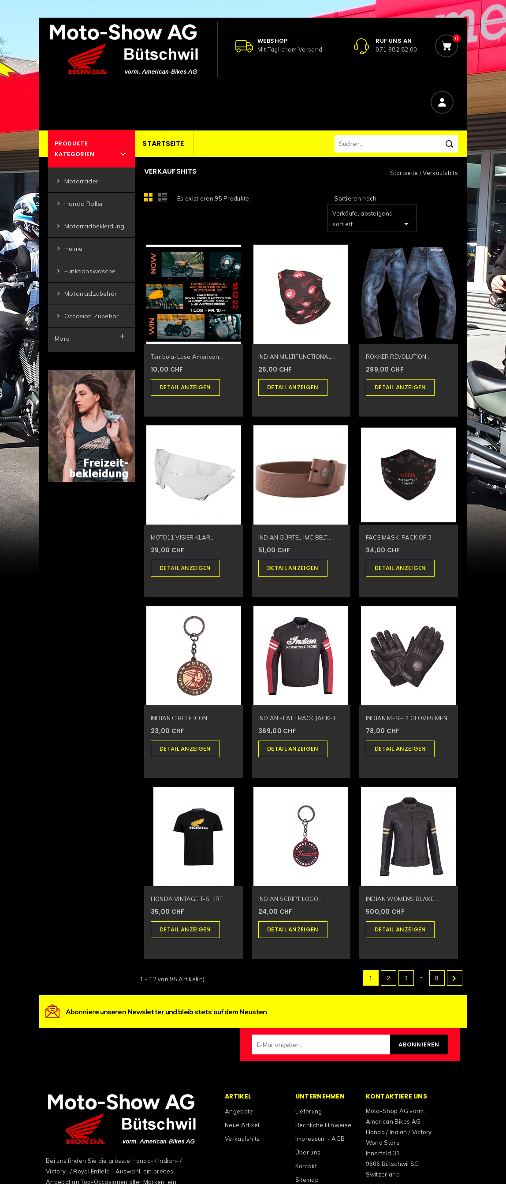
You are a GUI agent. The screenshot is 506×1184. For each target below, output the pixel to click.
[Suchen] (396, 144)
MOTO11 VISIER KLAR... (183, 537)
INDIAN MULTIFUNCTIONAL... (297, 357)
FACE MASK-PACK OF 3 (399, 537)
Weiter (454, 978)
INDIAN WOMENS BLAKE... (402, 899)
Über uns (307, 1152)
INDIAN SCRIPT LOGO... (290, 899)
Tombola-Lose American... (187, 357)
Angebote (239, 1111)
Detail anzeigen (185, 387)
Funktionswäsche (85, 271)
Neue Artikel (242, 1124)
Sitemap (307, 1179)
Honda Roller (79, 204)
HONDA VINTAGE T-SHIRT (187, 899)
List (164, 199)
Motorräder (76, 181)
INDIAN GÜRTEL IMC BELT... (294, 537)
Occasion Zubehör (87, 316)
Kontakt (306, 1165)
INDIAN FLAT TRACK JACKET (297, 718)
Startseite (163, 143)
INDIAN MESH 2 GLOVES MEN (406, 718)
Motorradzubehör (86, 294)
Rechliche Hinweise (323, 1124)
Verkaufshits (242, 1138)
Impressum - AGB (320, 1138)
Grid (150, 199)
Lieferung (308, 1111)
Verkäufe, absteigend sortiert (372, 219)
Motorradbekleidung (90, 226)
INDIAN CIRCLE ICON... (181, 718)
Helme (68, 249)
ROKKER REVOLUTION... (398, 357)
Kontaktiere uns (397, 1096)
